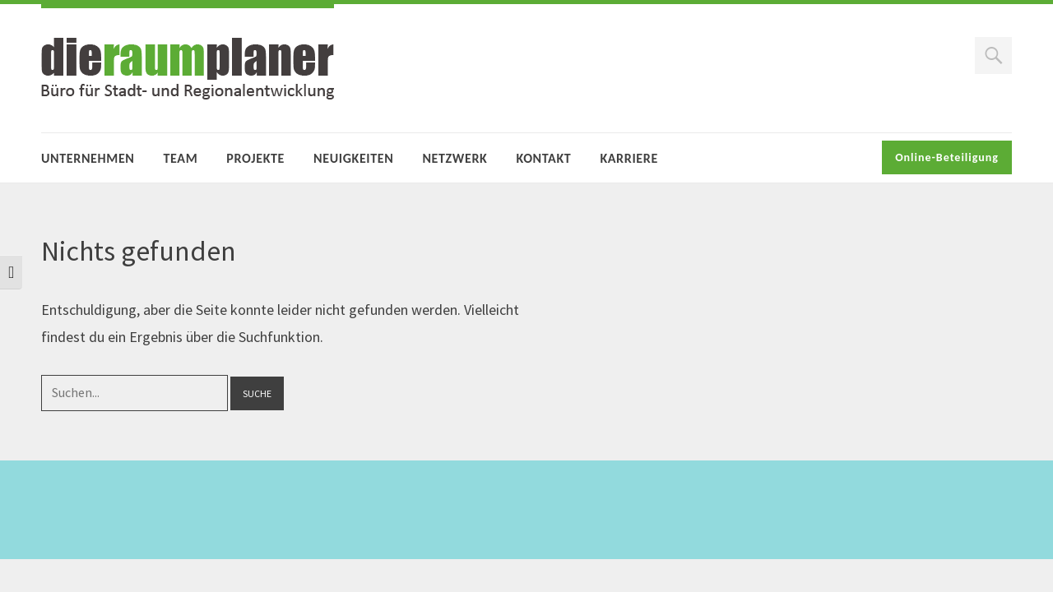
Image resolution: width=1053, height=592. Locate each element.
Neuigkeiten (353, 158)
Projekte (255, 158)
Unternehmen (88, 158)
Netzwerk (454, 158)
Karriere (628, 158)
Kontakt (543, 158)
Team (181, 158)
